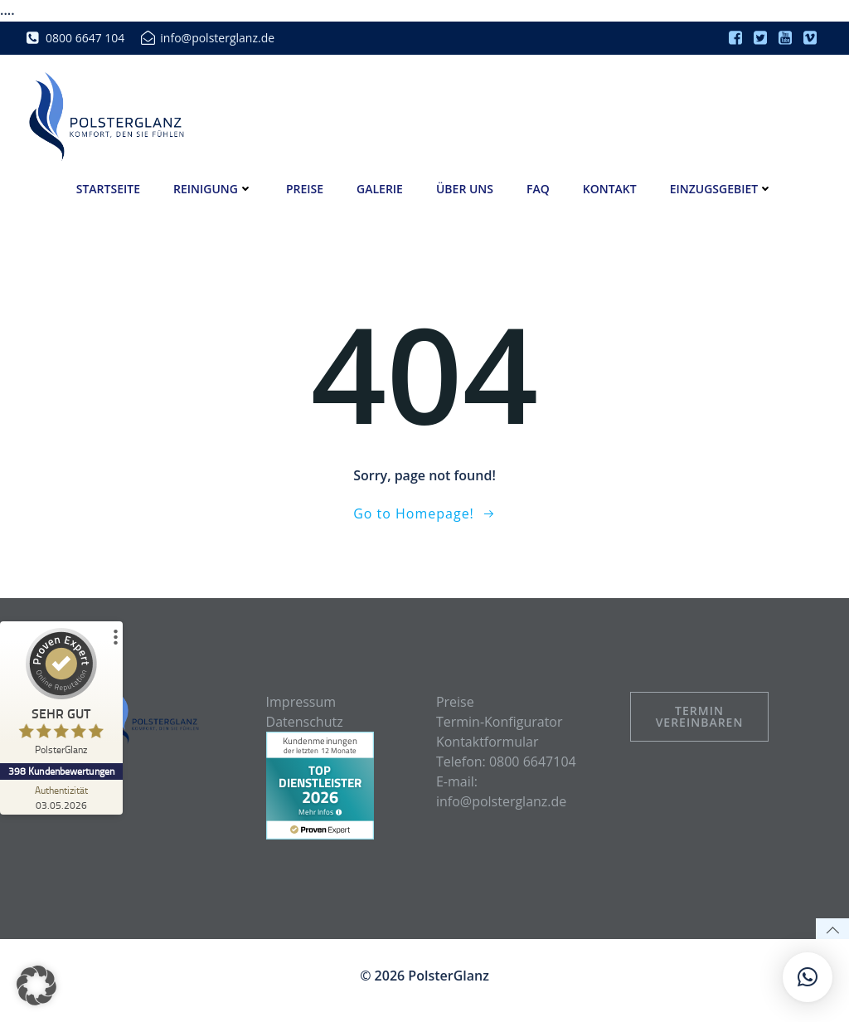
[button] (36, 985)
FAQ (538, 188)
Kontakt (610, 188)
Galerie (380, 188)
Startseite (108, 188)
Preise (304, 188)
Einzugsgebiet (722, 188)
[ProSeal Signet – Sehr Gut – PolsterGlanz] (62, 695)
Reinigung (213, 188)
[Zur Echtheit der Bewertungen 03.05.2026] (62, 797)
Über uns (464, 188)
